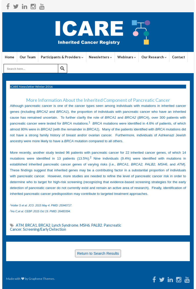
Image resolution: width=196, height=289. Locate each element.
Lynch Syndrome (65, 225)
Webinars (126, 57)
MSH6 (85, 225)
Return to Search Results (98, 253)
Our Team (27, 57)
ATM (20, 225)
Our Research (154, 57)
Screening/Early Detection (44, 229)
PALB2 (96, 225)
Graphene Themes (41, 279)
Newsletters (100, 57)
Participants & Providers (62, 57)
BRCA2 (44, 225)
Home (9, 57)
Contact (178, 57)
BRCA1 (31, 225)
